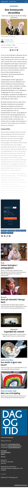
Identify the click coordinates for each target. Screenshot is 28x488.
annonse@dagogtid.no (14, 447)
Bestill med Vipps (10, 218)
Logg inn (15, 207)
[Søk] (25, 1)
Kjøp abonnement (5, 452)
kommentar (11, 230)
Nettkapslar (17, 485)
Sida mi (3, 454)
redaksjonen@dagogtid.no (14, 446)
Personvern (24, 485)
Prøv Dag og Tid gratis (12, 1)
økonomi (4, 230)
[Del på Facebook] (10, 50)
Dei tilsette (4, 450)
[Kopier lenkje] (15, 50)
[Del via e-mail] (13, 50)
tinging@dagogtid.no (14, 444)
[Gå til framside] (4, 1)
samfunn (10, 232)
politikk (4, 232)
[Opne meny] (26, 1)
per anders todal (20, 230)
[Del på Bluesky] (17, 50)
